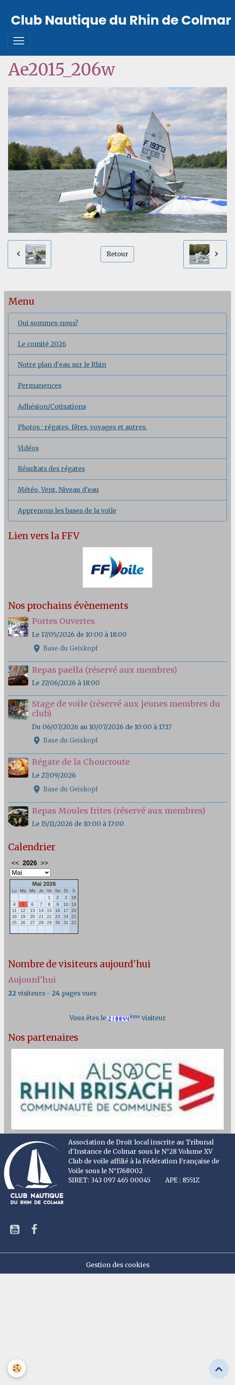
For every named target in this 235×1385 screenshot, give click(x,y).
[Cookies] (17, 1368)
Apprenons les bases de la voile (67, 511)
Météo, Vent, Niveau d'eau (58, 490)
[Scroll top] (219, 1369)
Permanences (39, 385)
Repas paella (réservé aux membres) (104, 670)
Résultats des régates (51, 469)
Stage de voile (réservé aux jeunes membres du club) (126, 708)
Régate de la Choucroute (81, 762)
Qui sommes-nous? (48, 323)
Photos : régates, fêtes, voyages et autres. (82, 427)
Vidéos (28, 448)
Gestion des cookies (117, 1265)
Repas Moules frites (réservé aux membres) (119, 811)
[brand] (121, 20)
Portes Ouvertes (63, 621)
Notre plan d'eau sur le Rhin (62, 364)
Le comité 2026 (42, 344)
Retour (117, 254)
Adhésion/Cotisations (52, 406)
